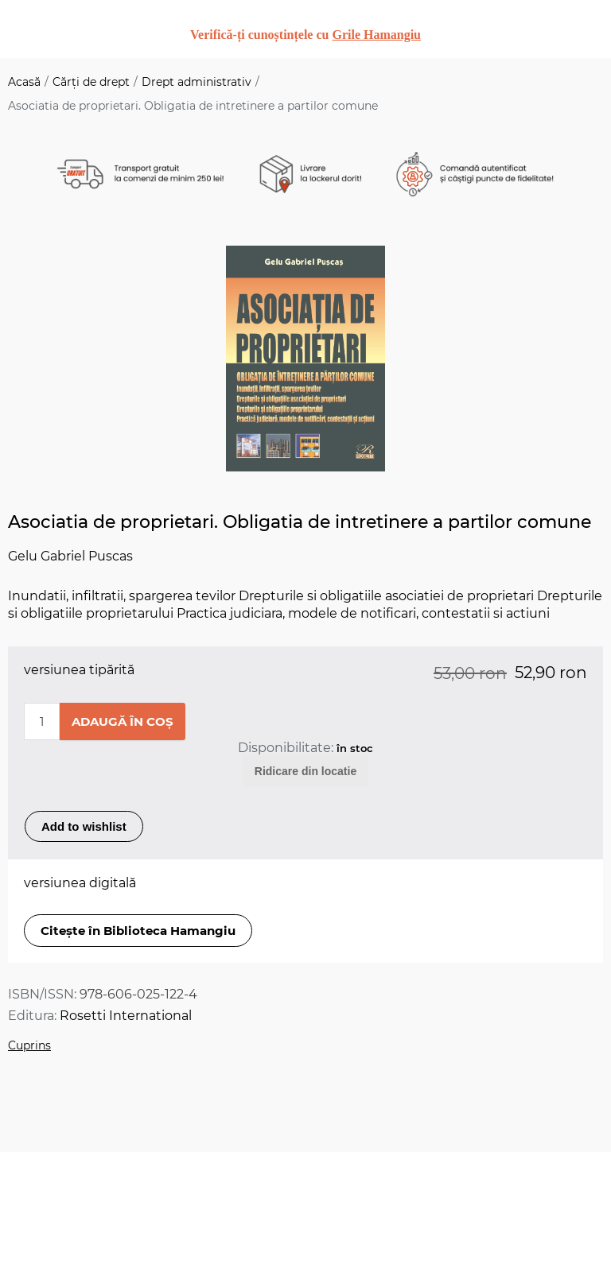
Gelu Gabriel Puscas (70, 556)
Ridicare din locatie (305, 771)
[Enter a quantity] (42, 721)
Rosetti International (126, 1015)
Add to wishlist (83, 826)
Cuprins (29, 1045)
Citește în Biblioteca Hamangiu (138, 930)
